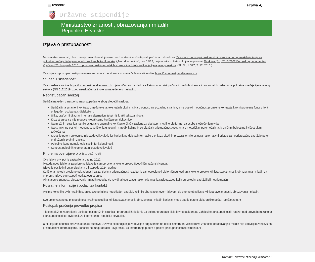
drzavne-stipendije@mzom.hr (253, 257)
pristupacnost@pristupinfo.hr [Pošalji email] (183, 227)
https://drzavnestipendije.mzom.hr (176, 73)
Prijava (254, 5)
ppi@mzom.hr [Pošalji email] (232, 199)
